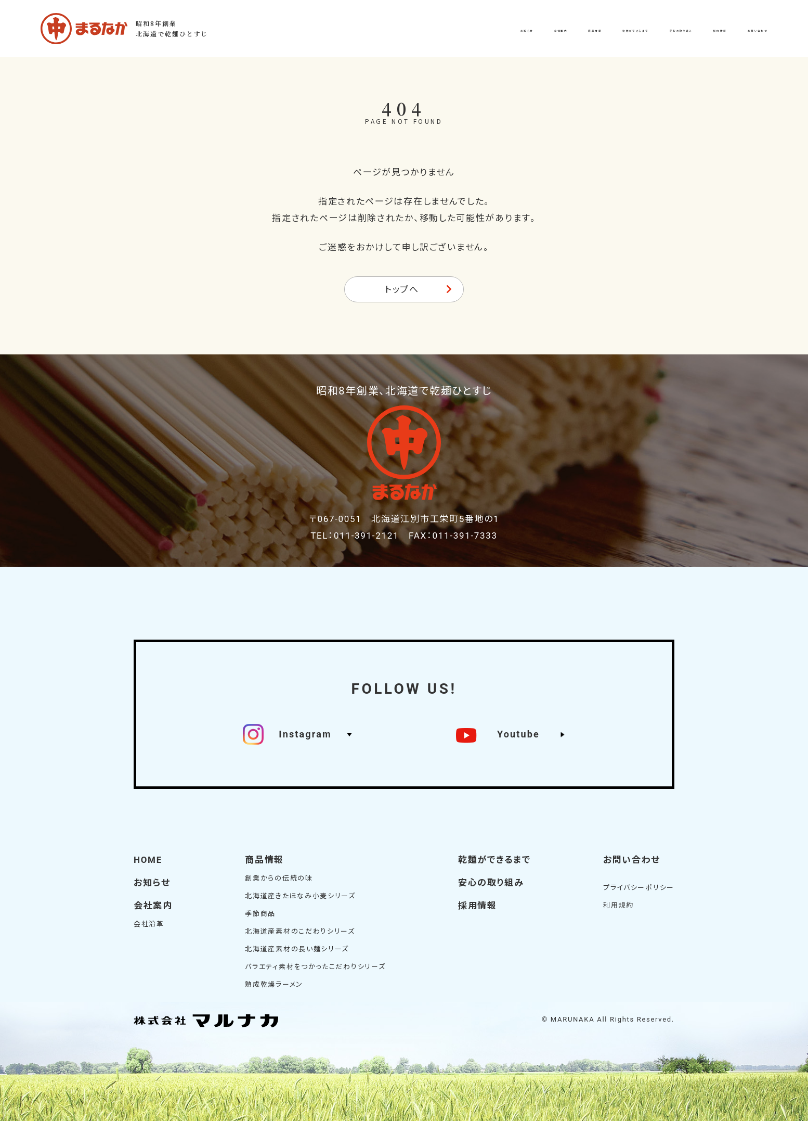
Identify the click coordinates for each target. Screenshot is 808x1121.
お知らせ (152, 882)
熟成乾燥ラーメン (274, 984)
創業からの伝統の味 (278, 878)
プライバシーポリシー (638, 887)
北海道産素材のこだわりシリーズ (300, 931)
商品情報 (264, 860)
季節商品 (260, 914)
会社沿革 (149, 924)
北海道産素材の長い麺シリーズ (297, 949)
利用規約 (618, 905)
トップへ (402, 289)
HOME (148, 860)
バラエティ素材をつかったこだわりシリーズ (315, 967)
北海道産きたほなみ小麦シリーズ (300, 896)
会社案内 (153, 905)
